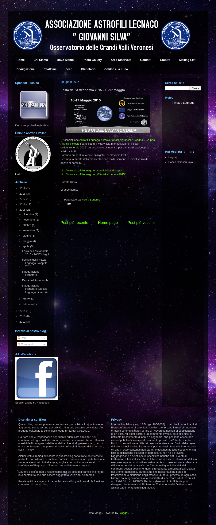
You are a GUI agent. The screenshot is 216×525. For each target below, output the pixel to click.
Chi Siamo (41, 60)
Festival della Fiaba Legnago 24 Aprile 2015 (34, 263)
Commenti (26, 344)
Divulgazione (25, 69)
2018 (22, 193)
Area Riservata (121, 60)
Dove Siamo (65, 60)
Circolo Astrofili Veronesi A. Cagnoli (122, 139)
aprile (26, 246)
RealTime (50, 69)
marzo (27, 298)
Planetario (88, 69)
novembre (29, 219)
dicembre (29, 214)
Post (22, 337)
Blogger (123, 512)
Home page (108, 223)
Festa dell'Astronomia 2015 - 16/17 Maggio (36, 252)
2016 (22, 204)
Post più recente (74, 223)
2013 (22, 316)
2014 (22, 310)
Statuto (165, 60)
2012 (22, 321)
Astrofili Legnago (89, 139)
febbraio (28, 304)
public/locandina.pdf (91, 170)
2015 (22, 209)
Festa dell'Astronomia (35, 280)
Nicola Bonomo (90, 199)
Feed (68, 69)
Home (20, 60)
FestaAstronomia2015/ (93, 174)
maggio (27, 241)
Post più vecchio (141, 223)
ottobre (27, 225)
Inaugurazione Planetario (30, 273)
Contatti (145, 60)
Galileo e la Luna (116, 69)
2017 (22, 199)
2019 (22, 188)
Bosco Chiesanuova (180, 162)
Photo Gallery (92, 60)
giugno (27, 235)
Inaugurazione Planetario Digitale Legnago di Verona (35, 289)
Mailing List (187, 60)
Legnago (189, 102)
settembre (29, 230)
